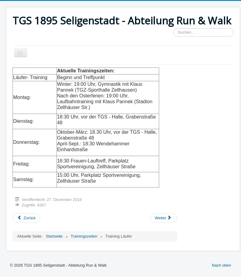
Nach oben (221, 265)
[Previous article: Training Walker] (26, 218)
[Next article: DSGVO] (163, 218)
